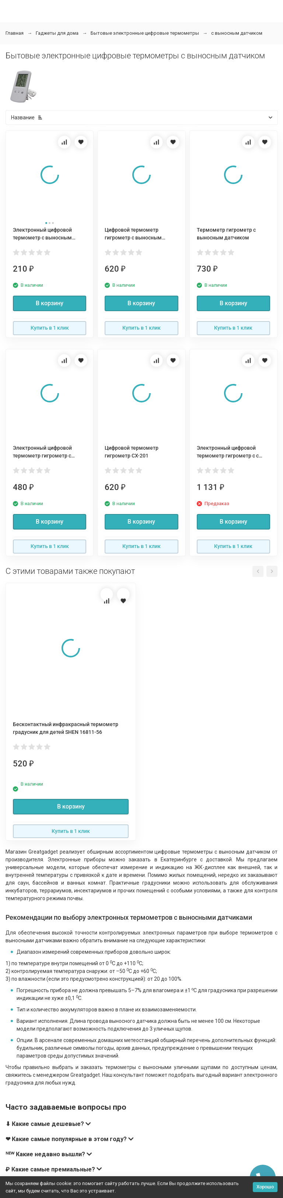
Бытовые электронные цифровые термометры (145, 33)
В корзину (49, 303)
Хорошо (265, 1187)
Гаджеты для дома (57, 33)
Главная (15, 33)
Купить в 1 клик (50, 328)
